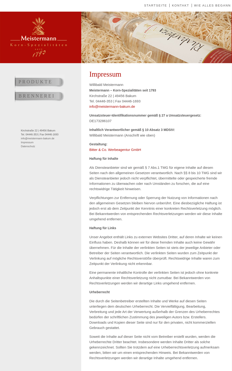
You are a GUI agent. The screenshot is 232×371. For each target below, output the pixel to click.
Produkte (36, 81)
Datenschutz (28, 146)
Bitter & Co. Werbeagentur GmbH (115, 150)
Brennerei (37, 95)
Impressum (27, 142)
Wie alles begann (212, 5)
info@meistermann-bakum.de (37, 138)
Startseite (155, 5)
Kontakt (180, 5)
